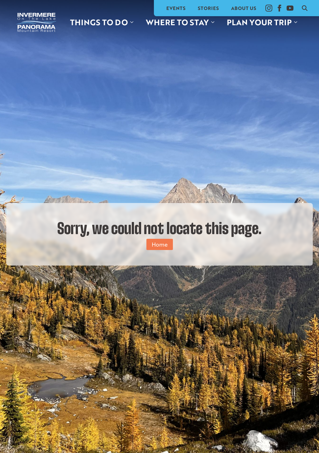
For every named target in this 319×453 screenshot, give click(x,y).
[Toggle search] (305, 8)
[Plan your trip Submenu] (297, 22)
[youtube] (290, 8)
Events (175, 8)
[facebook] (279, 8)
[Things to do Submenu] (134, 22)
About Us (243, 8)
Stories (208, 8)
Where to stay (177, 22)
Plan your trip (259, 22)
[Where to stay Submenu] (215, 22)
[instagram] (268, 8)
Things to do (99, 22)
